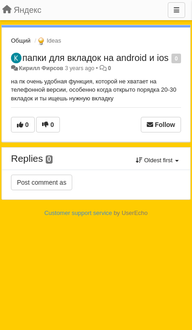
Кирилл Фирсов (41, 68)
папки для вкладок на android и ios (95, 58)
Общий (21, 40)
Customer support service (78, 212)
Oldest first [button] (157, 160)
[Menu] (176, 10)
